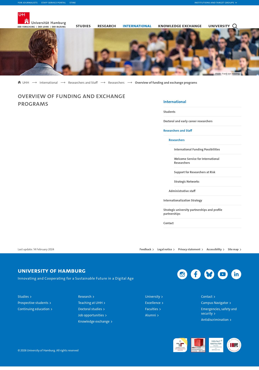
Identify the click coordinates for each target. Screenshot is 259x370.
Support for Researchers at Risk (194, 176)
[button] (216, 2)
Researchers (177, 143)
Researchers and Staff (177, 134)
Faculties (151, 312)
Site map (233, 253)
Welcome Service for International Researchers (196, 164)
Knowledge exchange (180, 26)
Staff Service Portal (53, 2)
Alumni (150, 319)
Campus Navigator (214, 306)
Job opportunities (91, 319)
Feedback (145, 253)
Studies (83, 26)
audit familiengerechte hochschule (180, 347)
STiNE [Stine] (72, 2)
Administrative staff (182, 194)
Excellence (153, 306)
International (137, 26)
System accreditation (234, 345)
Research (107, 26)
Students (169, 115)
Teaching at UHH (90, 306)
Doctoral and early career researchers (187, 125)
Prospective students (33, 306)
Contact (168, 227)
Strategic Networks (186, 185)
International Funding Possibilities (197, 153)
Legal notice (164, 253)
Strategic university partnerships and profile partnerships (192, 215)
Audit (194, 343)
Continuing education (34, 312)
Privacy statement (189, 253)
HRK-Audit (215, 343)
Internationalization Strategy (182, 204)
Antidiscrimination (215, 323)
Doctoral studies (90, 312)
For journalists (27, 2)
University (219, 26)
